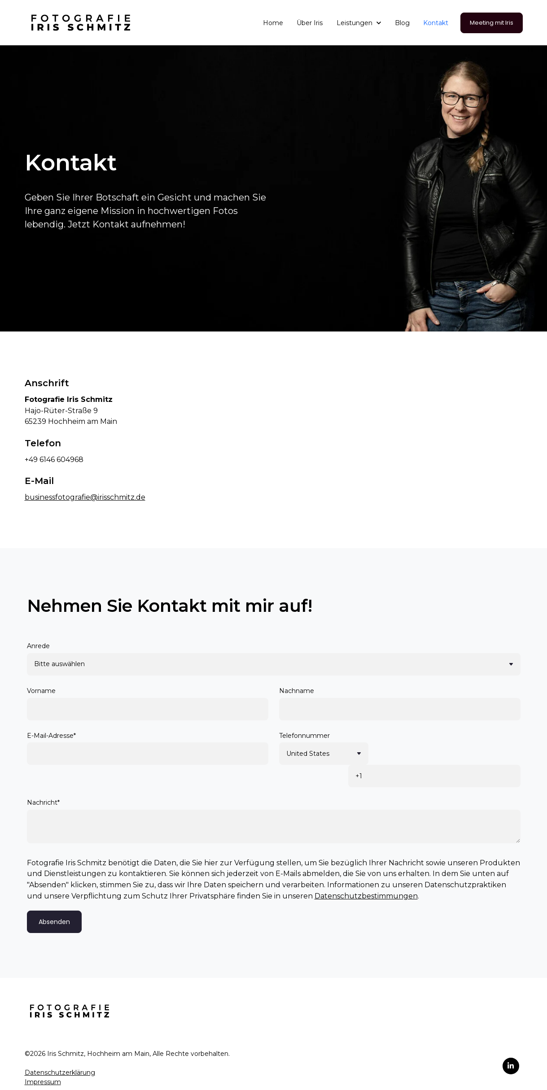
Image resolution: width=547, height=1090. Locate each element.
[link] (81, 22)
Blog (402, 23)
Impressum (43, 1059)
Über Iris (310, 23)
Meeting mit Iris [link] (491, 22)
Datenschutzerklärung (60, 1050)
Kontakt (435, 23)
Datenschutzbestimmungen (366, 873)
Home (273, 23)
